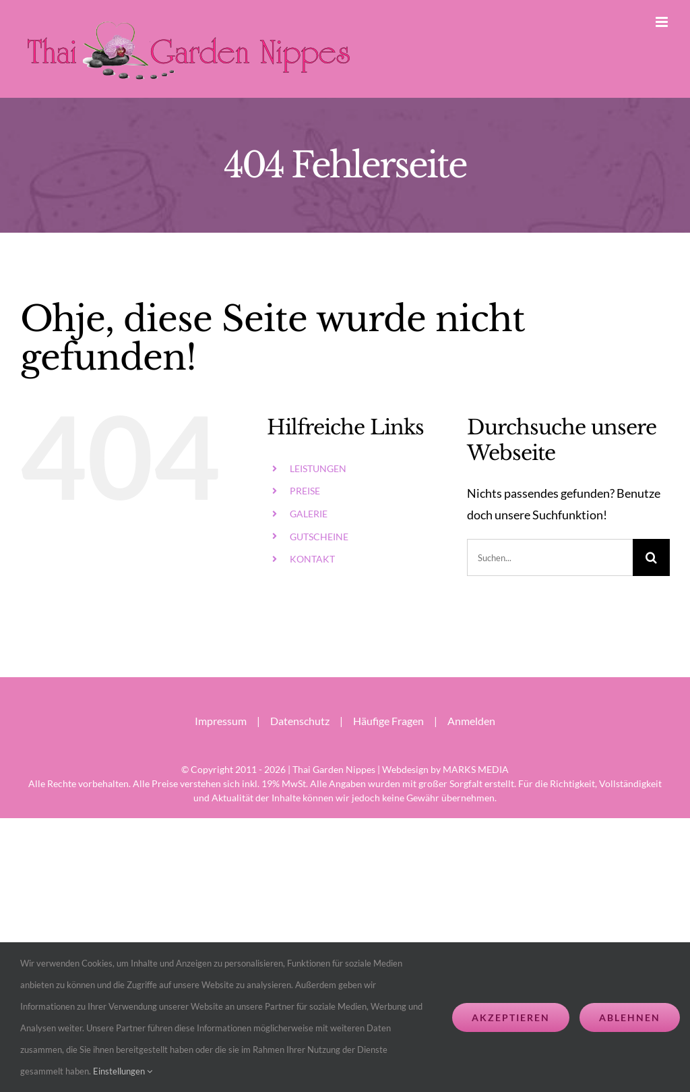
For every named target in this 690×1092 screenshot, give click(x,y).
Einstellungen (122, 1071)
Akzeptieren (511, 1017)
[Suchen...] (550, 557)
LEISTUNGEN (318, 468)
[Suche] (651, 557)
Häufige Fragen (388, 720)
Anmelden (471, 720)
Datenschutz (300, 720)
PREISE (305, 490)
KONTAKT (312, 559)
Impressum (221, 720)
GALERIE (308, 513)
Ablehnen (629, 1017)
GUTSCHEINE (319, 536)
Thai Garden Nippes (333, 769)
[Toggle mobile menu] (663, 22)
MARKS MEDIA (476, 769)
